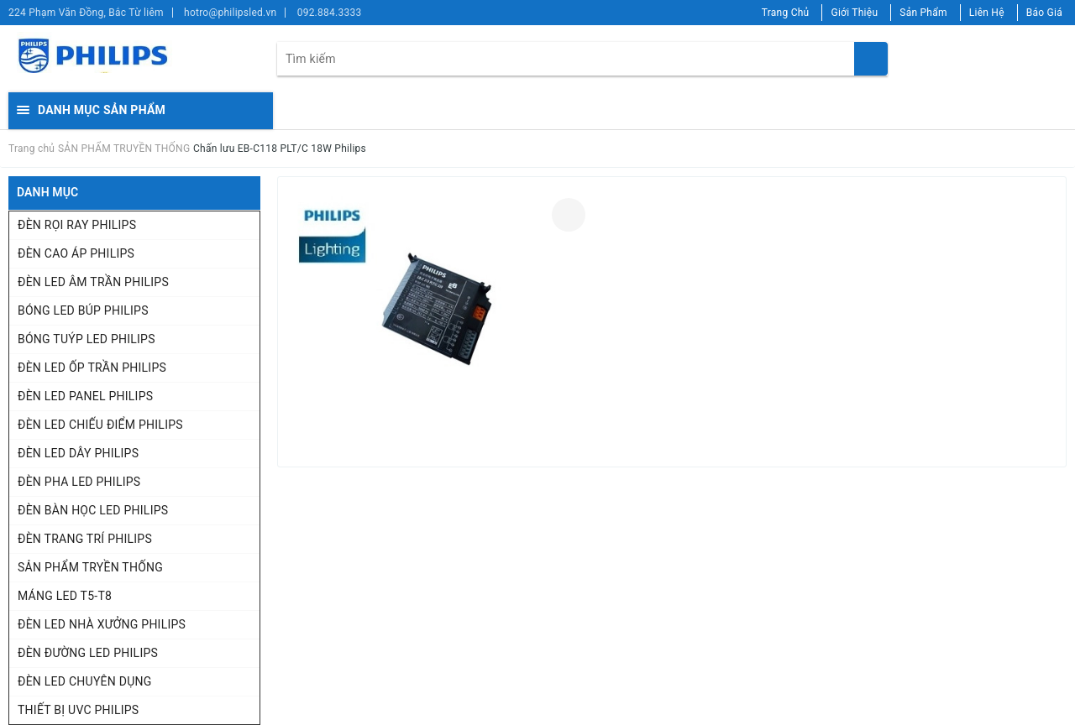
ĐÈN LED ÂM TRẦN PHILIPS (93, 282)
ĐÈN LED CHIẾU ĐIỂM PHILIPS (100, 424)
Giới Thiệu (854, 12)
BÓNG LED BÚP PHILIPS (83, 310)
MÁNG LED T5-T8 (65, 595)
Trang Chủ (786, 12)
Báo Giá (1044, 12)
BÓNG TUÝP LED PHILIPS (86, 339)
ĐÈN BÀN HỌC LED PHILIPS (93, 510)
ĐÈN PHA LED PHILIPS (79, 481)
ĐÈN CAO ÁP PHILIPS (76, 253)
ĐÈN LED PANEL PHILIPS (85, 396)
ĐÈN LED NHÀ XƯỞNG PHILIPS (102, 624)
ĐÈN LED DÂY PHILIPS (78, 453)
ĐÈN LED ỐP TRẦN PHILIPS (92, 367)
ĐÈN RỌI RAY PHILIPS (77, 225)
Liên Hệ (986, 12)
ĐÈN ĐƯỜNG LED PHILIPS (88, 653)
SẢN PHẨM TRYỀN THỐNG (90, 567)
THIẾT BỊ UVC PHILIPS (78, 710)
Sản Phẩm (923, 12)
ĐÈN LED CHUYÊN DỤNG (85, 681)
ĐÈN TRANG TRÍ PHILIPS (85, 538)
